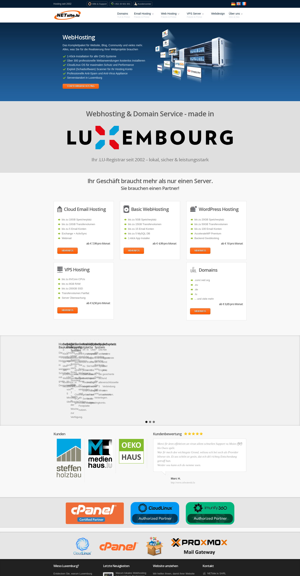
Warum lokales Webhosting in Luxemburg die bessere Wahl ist (131, 526)
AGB (79, 567)
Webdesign (218, 13)
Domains (122, 13)
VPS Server (195, 15)
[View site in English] (239, 5)
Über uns (236, 15)
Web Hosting (170, 15)
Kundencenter (144, 4)
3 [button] (154, 372)
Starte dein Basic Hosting (80, 86)
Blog (55, 567)
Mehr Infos (67, 250)
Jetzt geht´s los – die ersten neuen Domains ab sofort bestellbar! (131, 541)
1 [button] (146, 372)
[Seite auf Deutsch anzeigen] (234, 5)
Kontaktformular (216, 547)
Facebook (66, 567)
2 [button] (150, 372)
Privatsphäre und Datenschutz (102, 567)
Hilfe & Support (99, 4)
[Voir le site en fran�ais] (244, 5)
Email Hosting (144, 15)
